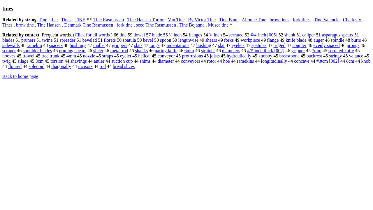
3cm (40, 61)
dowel (139, 34)
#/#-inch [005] (264, 34)
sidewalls (11, 45)
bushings (78, 45)
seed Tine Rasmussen (156, 24)
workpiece (250, 40)
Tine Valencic (326, 19)
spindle (337, 40)
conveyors (190, 61)
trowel (28, 55)
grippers (119, 45)
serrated (236, 34)
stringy (335, 55)
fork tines (302, 19)
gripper (298, 50)
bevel (148, 40)
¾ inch (215, 34)
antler (99, 61)
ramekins (245, 61)
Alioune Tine (254, 19)
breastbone (289, 55)
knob (365, 61)
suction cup (122, 61)
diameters (231, 50)
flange (273, 40)
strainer (208, 50)
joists (215, 55)
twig (6, 61)
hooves (8, 55)
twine (47, 40)
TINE (80, 19)
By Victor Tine (202, 19)
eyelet (125, 55)
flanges (195, 34)
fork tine (125, 24)
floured (15, 66)
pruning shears (72, 50)
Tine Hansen (49, 24)
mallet (99, 45)
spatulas (259, 45)
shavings (79, 61)
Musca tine (218, 24)
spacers (56, 45)
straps (107, 55)
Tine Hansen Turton (145, 19)
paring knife (166, 50)
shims (145, 61)
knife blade (296, 40)
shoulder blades (37, 50)
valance (356, 55)
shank (289, 34)
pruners (28, 40)
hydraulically (239, 55)
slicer (98, 50)
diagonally (61, 66)
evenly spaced (326, 45)
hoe (226, 61)
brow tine (25, 24)
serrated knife (341, 50)
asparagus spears (337, 34)
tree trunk (50, 55)
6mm (189, 50)
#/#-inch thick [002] (265, 50)
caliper (308, 34)
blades (8, 40)
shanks (141, 50)
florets (110, 40)
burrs (356, 40)
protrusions (192, 55)
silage (22, 61)
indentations (178, 45)
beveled (89, 40)
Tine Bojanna (192, 24)
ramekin (34, 45)
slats (138, 45)
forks (229, 40)
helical (144, 55)
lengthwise (188, 40)
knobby (265, 55)
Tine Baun (229, 19)
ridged (280, 45)
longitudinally (274, 61)
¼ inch (175, 34)
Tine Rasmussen (108, 19)
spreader (67, 40)
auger (319, 40)
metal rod (119, 50)
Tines (66, 19)
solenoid (36, 66)
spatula (129, 40)
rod (103, 66)
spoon (165, 40)
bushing (203, 45)
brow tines (279, 19)
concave (301, 61)
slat (221, 45)
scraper (9, 50)
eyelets (238, 45)
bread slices (124, 66)
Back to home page (20, 76)
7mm (316, 50)
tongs (154, 45)
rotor (211, 61)
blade (157, 34)
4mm (71, 55)
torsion (56, 61)
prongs (353, 45)
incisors (85, 66)
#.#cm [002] (327, 61)
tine (54, 19)
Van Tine (176, 19)
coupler (299, 45)
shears (211, 40)
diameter (166, 61)
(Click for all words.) (92, 34)
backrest (314, 55)
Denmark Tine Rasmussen (88, 24)
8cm (350, 61)
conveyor (166, 55)
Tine (43, 19)
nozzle (89, 55)
